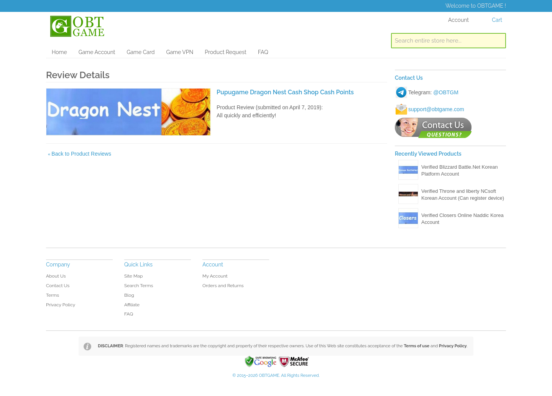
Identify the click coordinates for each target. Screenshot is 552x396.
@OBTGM (445, 92)
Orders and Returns (222, 285)
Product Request (225, 52)
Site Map (133, 276)
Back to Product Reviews (79, 154)
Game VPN (179, 52)
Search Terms (138, 285)
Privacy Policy (60, 304)
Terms (52, 295)
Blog (129, 295)
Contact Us (57, 285)
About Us (56, 276)
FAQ (263, 52)
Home (59, 52)
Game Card (140, 52)
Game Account (97, 52)
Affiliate (132, 304)
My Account (215, 276)
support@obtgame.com (436, 109)
